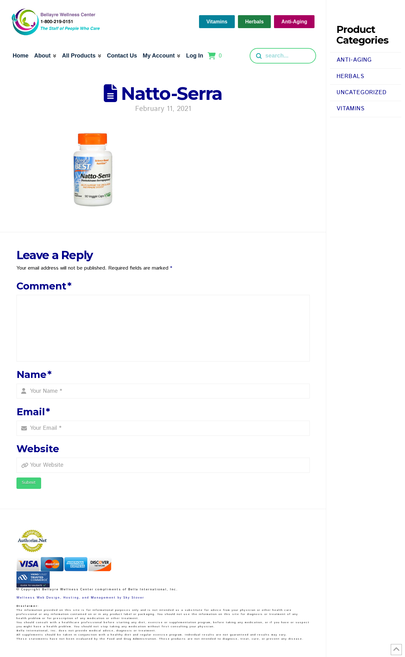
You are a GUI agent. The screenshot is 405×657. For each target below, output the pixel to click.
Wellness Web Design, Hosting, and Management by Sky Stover (80, 597)
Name (34, 374)
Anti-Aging (354, 60)
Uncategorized (362, 92)
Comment (44, 286)
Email (33, 412)
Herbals (350, 76)
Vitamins (350, 109)
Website (37, 449)
